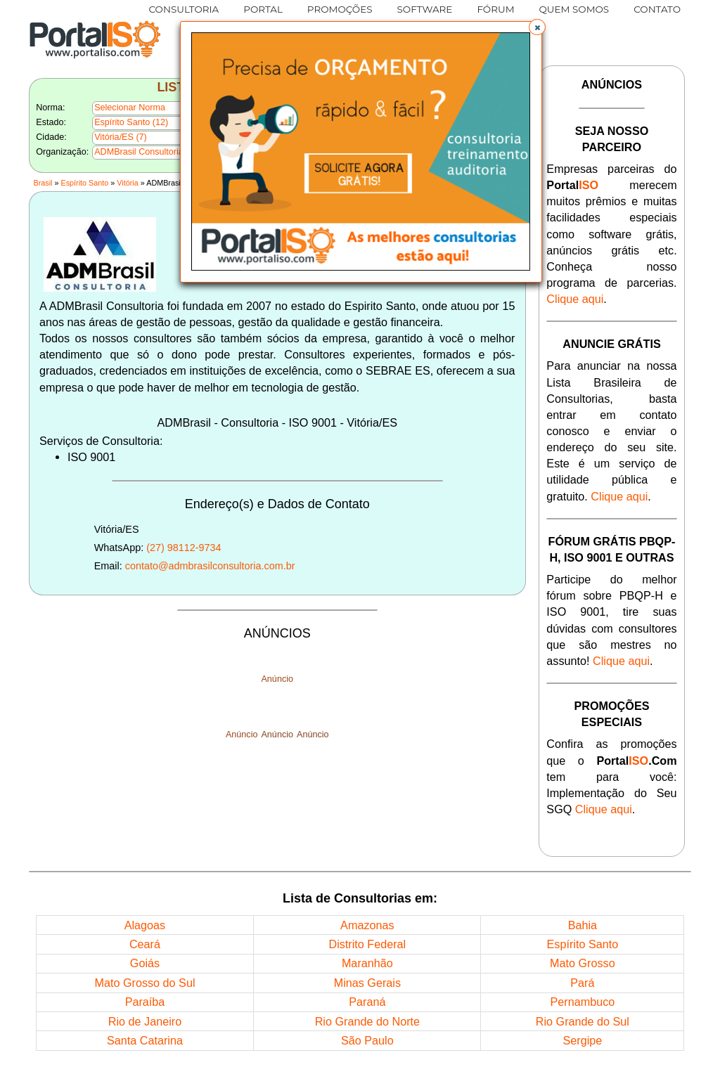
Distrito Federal (367, 944)
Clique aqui (574, 298)
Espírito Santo (85, 183)
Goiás (145, 963)
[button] (537, 27)
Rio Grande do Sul (582, 1021)
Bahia (582, 925)
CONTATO (657, 9)
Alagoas (145, 925)
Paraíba (145, 1001)
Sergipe (582, 1040)
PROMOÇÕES (340, 9)
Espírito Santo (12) (131, 122)
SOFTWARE (425, 9)
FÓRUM (495, 9)
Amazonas (367, 925)
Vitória (127, 183)
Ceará (144, 944)
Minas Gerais (367, 982)
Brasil (42, 183)
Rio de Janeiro (144, 1021)
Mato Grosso (582, 963)
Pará (582, 982)
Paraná (367, 1001)
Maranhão (367, 963)
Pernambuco (582, 1001)
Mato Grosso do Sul (144, 982)
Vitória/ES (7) (120, 137)
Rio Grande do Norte (367, 1021)
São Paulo (367, 1040)
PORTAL (263, 9)
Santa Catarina (145, 1040)
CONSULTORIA (184, 9)
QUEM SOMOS (574, 9)
